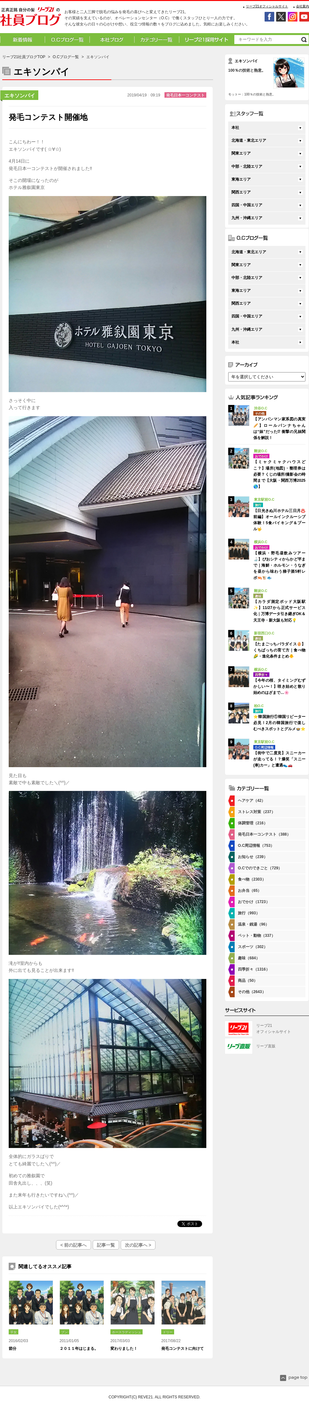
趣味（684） (249, 958)
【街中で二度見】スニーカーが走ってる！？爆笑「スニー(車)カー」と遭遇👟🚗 (279, 759)
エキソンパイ (19, 95)
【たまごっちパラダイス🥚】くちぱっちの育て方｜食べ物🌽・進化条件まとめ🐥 (279, 650)
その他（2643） (252, 992)
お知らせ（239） (252, 857)
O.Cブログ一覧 (66, 57)
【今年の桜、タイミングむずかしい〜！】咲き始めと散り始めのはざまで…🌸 (279, 686)
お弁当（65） (249, 890)
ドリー (168, 1332)
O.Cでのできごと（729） (260, 868)
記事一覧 (106, 1245)
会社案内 (302, 6)
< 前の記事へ (73, 1245)
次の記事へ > (138, 1245)
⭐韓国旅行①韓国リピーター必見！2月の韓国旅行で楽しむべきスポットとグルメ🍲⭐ (279, 722)
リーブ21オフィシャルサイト (267, 6)
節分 (12, 1348)
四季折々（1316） (254, 969)
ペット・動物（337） (256, 935)
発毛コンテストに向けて (182, 1348)
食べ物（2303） (252, 879)
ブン (64, 1332)
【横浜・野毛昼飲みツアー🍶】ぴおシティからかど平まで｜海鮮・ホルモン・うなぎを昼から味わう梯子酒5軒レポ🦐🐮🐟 (279, 565)
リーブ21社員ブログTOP (23, 57)
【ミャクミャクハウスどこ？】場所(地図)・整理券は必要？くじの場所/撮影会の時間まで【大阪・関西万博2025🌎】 (279, 474)
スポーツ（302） (252, 947)
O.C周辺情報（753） (256, 845)
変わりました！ (123, 1348)
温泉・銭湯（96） (253, 924)
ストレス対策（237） (256, 812)
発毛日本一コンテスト (185, 95)
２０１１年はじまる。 (79, 1348)
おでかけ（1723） (254, 902)
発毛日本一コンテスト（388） (264, 834)
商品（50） (248, 980)
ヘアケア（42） (251, 800)
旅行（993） (249, 913)
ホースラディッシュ (126, 1332)
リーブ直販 (266, 1046)
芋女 (13, 1332)
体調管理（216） (252, 823)
